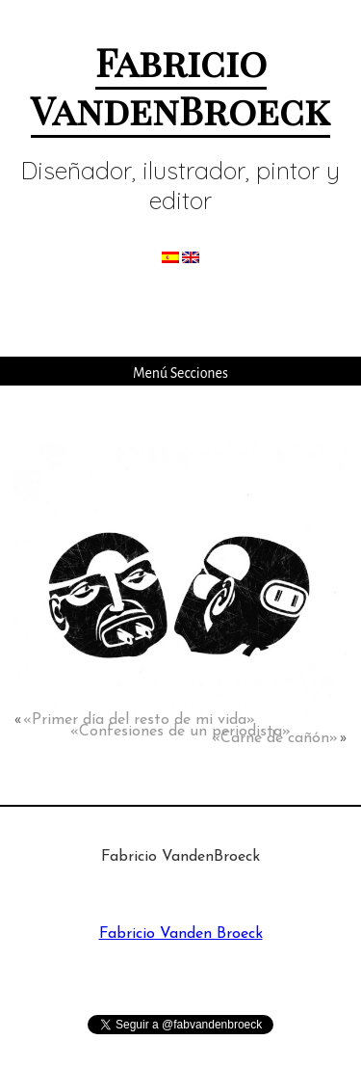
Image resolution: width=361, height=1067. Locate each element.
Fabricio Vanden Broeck (181, 934)
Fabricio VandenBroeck (180, 85)
